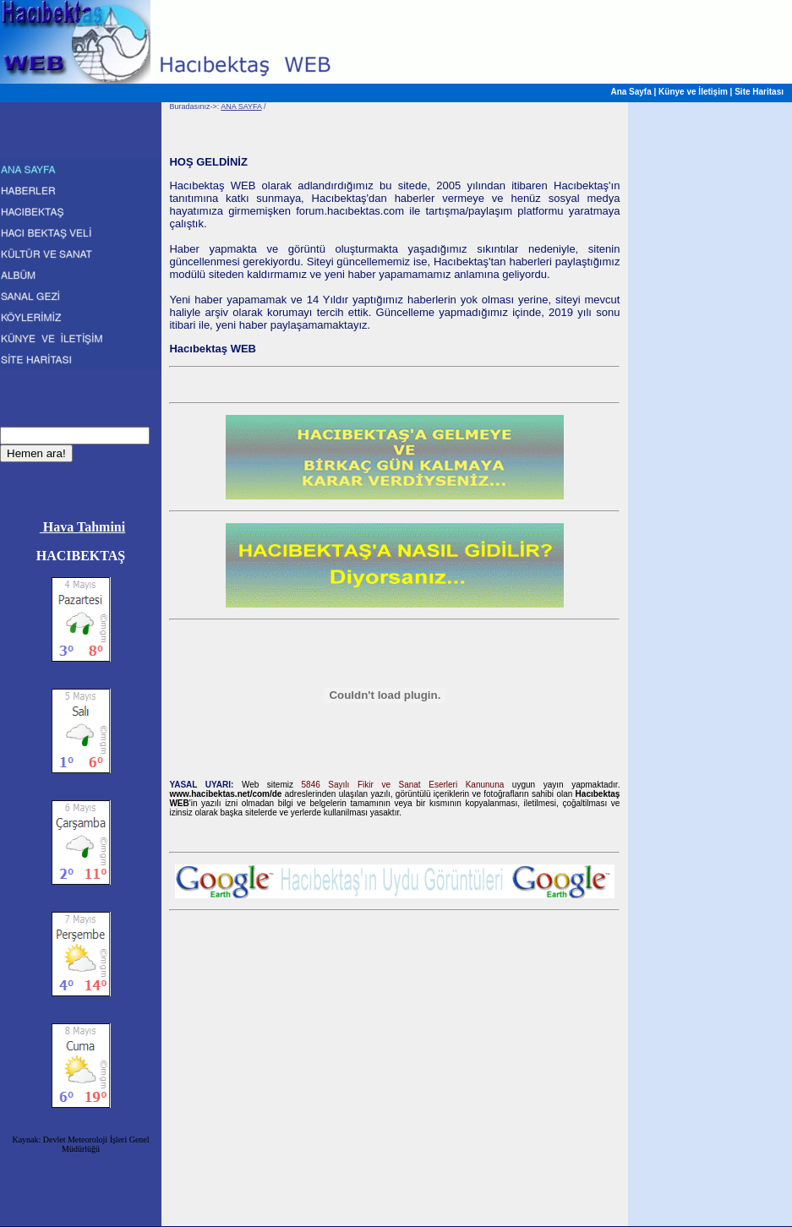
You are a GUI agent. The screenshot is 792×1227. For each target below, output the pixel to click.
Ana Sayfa (630, 91)
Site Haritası (759, 91)
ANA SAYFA (241, 106)
